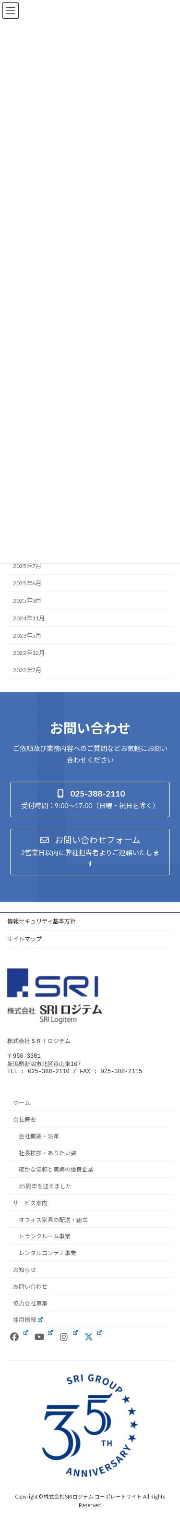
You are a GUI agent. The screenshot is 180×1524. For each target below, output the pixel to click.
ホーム (21, 1107)
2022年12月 (29, 652)
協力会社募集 (30, 1307)
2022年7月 (27, 670)
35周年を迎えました (45, 1190)
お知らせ (24, 1274)
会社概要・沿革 (39, 1140)
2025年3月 (27, 600)
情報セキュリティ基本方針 (41, 921)
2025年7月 (27, 565)
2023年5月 (27, 635)
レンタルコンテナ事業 (47, 1257)
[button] (90, 799)
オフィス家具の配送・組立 (53, 1223)
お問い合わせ (30, 1290)
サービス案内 (30, 1207)
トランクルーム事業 (45, 1240)
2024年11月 (29, 617)
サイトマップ (24, 939)
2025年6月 (27, 583)
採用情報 (28, 1324)
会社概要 (24, 1123)
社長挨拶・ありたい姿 (47, 1157)
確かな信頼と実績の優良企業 (56, 1173)
